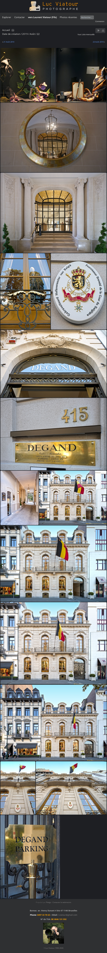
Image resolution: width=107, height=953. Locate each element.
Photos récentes (68, 17)
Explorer (6, 17)
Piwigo (48, 902)
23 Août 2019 (98, 42)
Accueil (6, 30)
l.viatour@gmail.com (67, 915)
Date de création (11, 34)
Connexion (99, 21)
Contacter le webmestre (62, 902)
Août (32, 34)
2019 (25, 34)
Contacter (19, 17)
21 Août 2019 (8, 42)
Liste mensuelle (88, 34)
